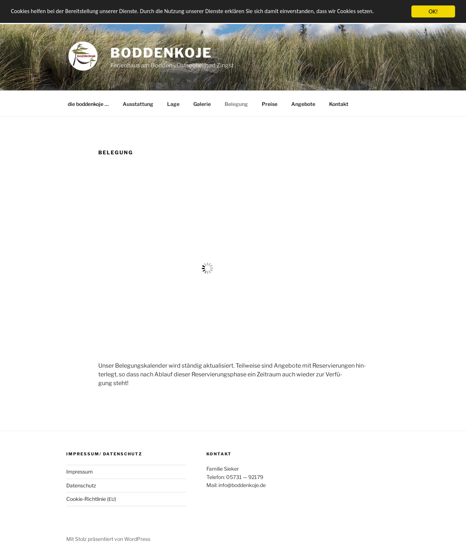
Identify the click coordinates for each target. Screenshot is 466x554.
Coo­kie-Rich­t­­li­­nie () (91, 499)
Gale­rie (202, 104)
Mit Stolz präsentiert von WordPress (108, 539)
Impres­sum (79, 471)
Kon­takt (338, 104)
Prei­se (269, 104)
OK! (433, 11)
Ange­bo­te (303, 104)
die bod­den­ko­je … (88, 104)
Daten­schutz (81, 485)
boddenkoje (161, 53)
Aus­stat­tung (138, 104)
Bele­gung (236, 104)
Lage (173, 104)
